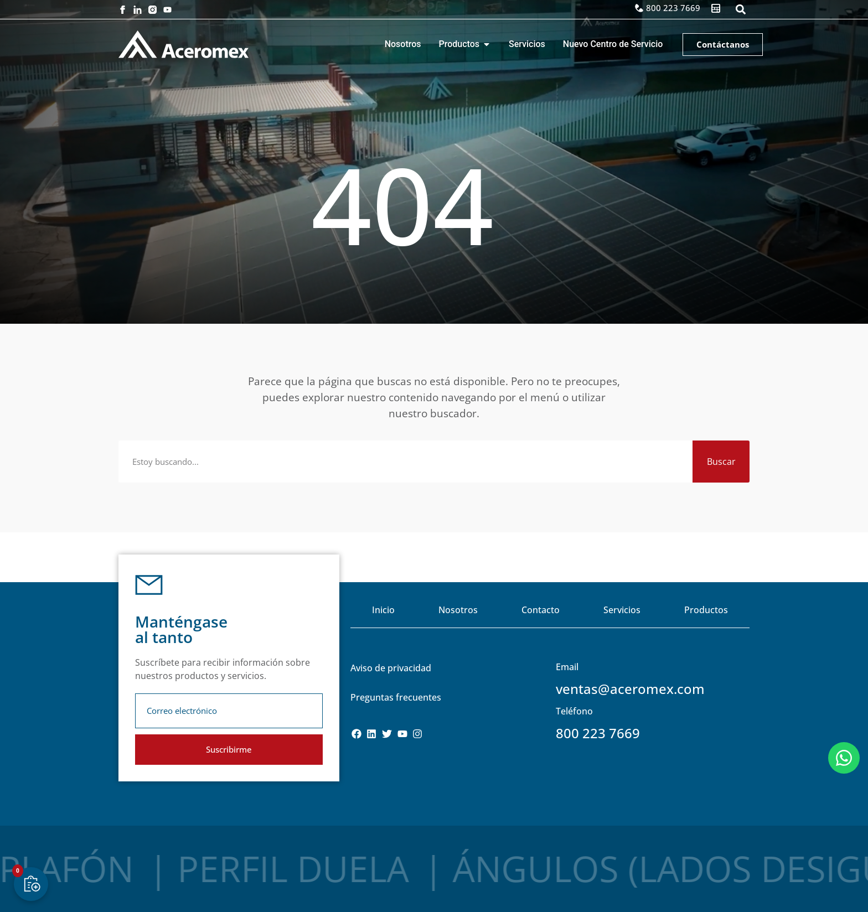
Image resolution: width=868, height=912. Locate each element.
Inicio (383, 609)
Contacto (540, 609)
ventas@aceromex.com (630, 689)
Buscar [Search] (721, 461)
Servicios (621, 609)
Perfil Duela (193, 868)
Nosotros (458, 609)
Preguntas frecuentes (395, 697)
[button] (740, 10)
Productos (706, 609)
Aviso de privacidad (390, 667)
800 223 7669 (598, 733)
